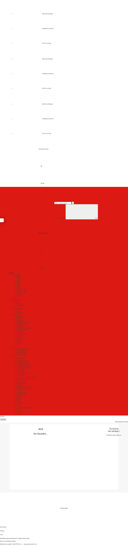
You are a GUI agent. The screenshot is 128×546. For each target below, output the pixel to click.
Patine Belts (20, 371)
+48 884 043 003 (29, 149)
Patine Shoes (21, 358)
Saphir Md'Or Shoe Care (24, 387)
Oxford (19, 276)
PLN (28, 177)
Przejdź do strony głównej (113, 435)
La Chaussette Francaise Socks (26, 377)
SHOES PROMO (22, 352)
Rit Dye (19, 413)
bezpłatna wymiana (33, 28)
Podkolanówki (21, 305)
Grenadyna (20, 313)
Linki (1, 534)
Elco (18, 400)
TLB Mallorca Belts (22, 373)
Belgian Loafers (21, 292)
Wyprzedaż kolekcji (22, 349)
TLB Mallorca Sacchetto (24, 366)
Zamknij (3, 419)
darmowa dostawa (33, 14)
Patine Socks (20, 375)
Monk (18, 278)
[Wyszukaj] (73, 203)
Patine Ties (20, 385)
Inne (18, 345)
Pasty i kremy (21, 316)
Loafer (18, 284)
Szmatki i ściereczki (22, 333)
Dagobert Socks (21, 383)
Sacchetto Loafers (22, 290)
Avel (18, 406)
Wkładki (19, 339)
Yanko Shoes (20, 370)
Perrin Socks (20, 381)
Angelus (19, 396)
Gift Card (19, 343)
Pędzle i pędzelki (22, 330)
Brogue (19, 280)
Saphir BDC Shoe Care (23, 389)
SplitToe (19, 288)
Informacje (3, 527)
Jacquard (19, 398)
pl (27, 160)
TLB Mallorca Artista (23, 360)
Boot (18, 286)
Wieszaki (19, 341)
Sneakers (19, 294)
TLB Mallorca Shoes (23, 362)
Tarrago (19, 390)
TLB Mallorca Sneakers (24, 368)
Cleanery (19, 318)
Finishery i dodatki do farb (24, 328)
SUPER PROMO (22, 351)
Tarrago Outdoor (21, 394)
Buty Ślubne (20, 295)
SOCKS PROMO (22, 354)
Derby (18, 282)
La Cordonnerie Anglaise (24, 408)
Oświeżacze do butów (23, 322)
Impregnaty (20, 320)
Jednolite (19, 309)
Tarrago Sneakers (22, 392)
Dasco (18, 409)
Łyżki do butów (21, 337)
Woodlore (19, 411)
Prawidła (19, 335)
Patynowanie (20, 326)
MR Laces (20, 402)
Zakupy (2, 531)
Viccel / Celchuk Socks (23, 379)
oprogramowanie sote (30, 544)
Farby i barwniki (21, 324)
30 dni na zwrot (32, 43)
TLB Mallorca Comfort (23, 364)
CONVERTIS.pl (16, 544)
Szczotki (19, 332)
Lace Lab (19, 404)
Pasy (18, 311)
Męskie (19, 303)
